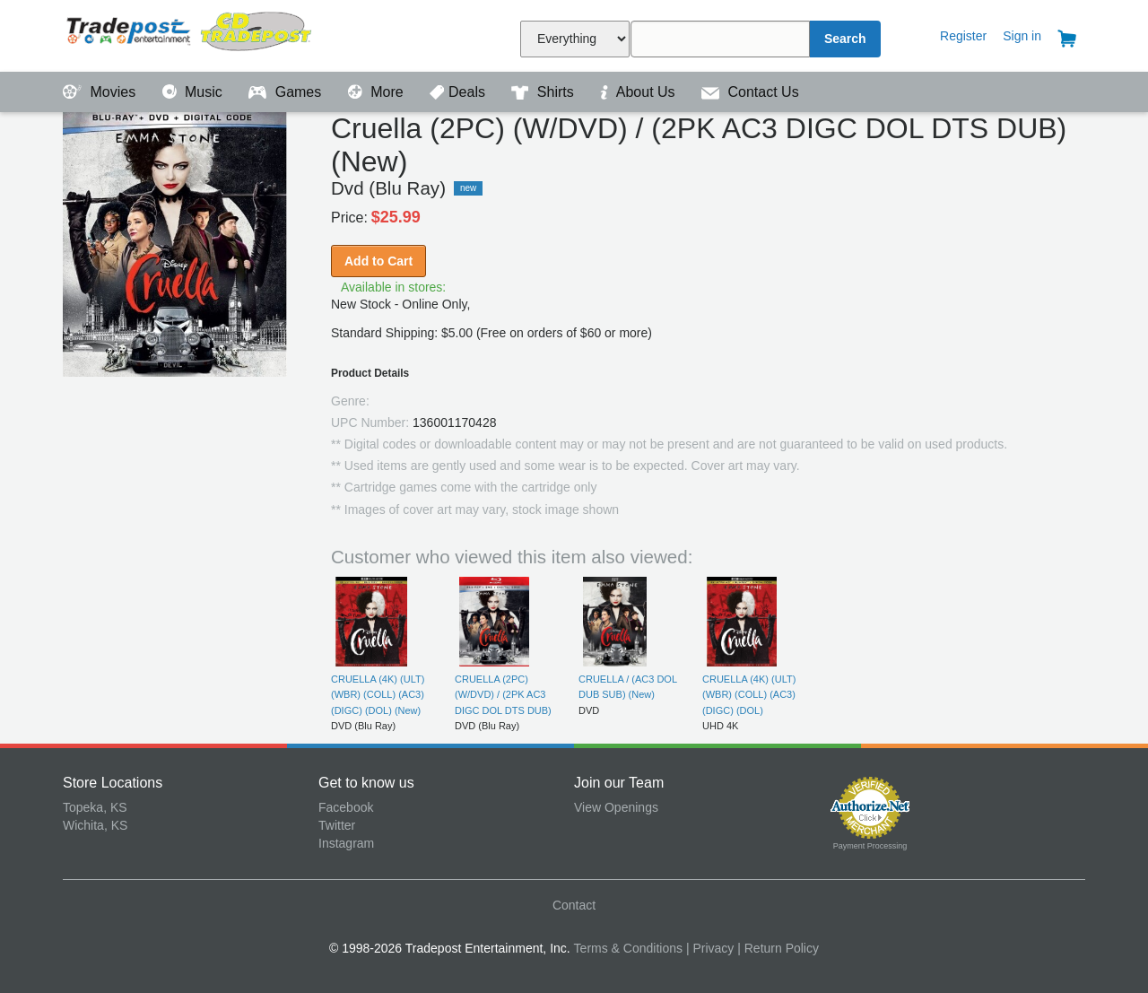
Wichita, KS (95, 825)
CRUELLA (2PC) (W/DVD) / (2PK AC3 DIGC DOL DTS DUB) (503, 695)
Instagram (346, 843)
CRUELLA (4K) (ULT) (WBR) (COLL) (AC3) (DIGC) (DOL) (749, 695)
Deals (459, 92)
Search (845, 38)
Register (963, 36)
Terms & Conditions (628, 948)
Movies (101, 92)
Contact (574, 905)
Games (286, 92)
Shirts (544, 92)
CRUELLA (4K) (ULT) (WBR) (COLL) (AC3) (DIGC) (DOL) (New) (377, 695)
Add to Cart (378, 261)
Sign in (1022, 36)
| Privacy (710, 948)
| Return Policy (778, 948)
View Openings (616, 807)
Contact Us (750, 92)
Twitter (336, 825)
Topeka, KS (95, 807)
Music (194, 92)
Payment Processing (870, 845)
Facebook (345, 807)
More (377, 92)
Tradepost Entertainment (190, 33)
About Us (639, 92)
